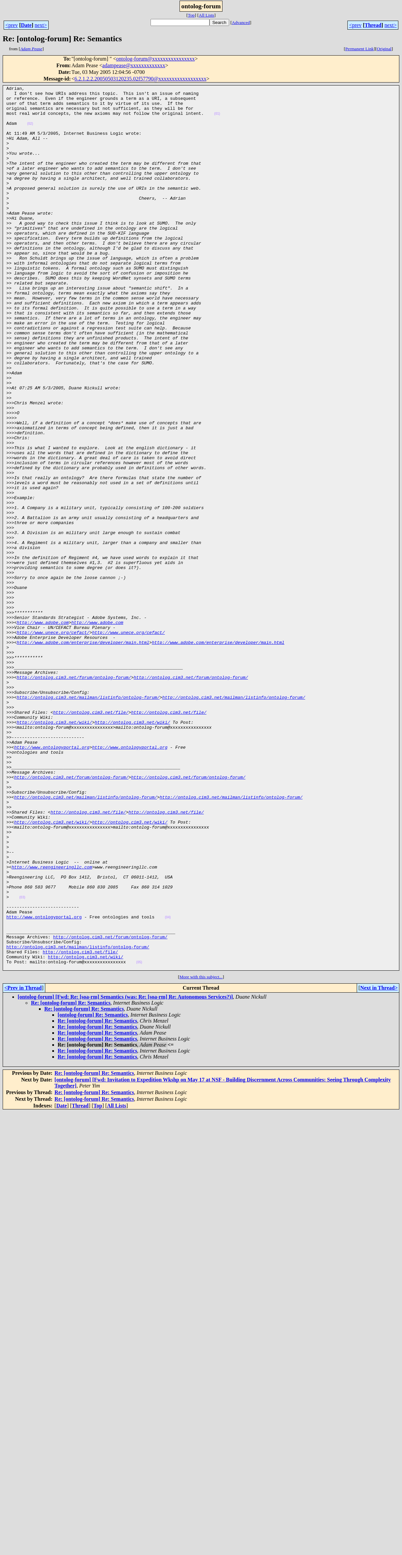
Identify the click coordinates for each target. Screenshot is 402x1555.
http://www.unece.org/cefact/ (53, 742)
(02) (30, 131)
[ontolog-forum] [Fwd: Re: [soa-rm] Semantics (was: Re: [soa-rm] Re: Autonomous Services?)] (125, 1173)
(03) (22, 1060)
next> (41, 25)
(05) (139, 1138)
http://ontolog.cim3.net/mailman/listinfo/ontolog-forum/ (88, 820)
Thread (373, 25)
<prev (11, 25)
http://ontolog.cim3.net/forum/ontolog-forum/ (74, 796)
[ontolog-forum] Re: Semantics (93, 1191)
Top (191, 15)
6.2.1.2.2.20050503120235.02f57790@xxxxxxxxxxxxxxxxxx (140, 79)
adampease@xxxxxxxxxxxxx (133, 65)
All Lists (206, 15)
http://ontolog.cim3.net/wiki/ (54, 850)
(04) (168, 1084)
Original (384, 48)
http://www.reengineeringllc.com (52, 1024)
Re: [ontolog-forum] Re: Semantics (71, 1179)
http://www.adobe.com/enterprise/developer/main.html (83, 754)
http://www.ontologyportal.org (51, 880)
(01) (217, 119)
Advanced (241, 22)
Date (26, 25)
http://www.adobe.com (43, 730)
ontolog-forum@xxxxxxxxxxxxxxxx (155, 59)
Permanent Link (359, 48)
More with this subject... (201, 1153)
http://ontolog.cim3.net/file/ (90, 838)
